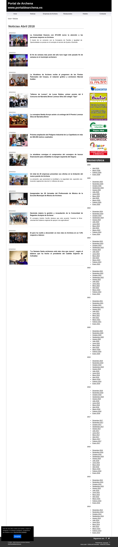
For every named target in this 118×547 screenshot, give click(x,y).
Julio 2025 (95, 192)
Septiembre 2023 (98, 247)
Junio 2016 (96, 462)
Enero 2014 (96, 533)
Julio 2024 (95, 222)
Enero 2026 (96, 174)
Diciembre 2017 (97, 420)
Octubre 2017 (96, 424)
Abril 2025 (95, 198)
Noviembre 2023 (97, 243)
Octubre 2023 (96, 245)
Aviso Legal (83, 544)
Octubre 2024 (96, 215)
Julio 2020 (95, 341)
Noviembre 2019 (97, 363)
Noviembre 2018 (97, 392)
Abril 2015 (95, 496)
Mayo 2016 (96, 465)
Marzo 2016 (96, 469)
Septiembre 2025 (98, 188)
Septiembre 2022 (98, 277)
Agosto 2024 (96, 220)
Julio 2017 (95, 431)
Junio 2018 (96, 403)
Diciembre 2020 (97, 331)
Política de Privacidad (93, 544)
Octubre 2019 (96, 365)
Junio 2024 (96, 224)
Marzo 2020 (96, 349)
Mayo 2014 (96, 524)
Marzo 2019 (96, 379)
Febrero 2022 (96, 292)
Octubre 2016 (96, 454)
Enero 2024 (96, 234)
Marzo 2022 (96, 290)
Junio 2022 (96, 283)
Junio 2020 (96, 343)
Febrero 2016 (96, 471)
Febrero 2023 (96, 262)
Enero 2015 (96, 503)
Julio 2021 (95, 311)
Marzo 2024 (96, 230)
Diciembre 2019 (97, 361)
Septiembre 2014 (98, 516)
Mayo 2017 (96, 435)
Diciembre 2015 (97, 480)
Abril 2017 (95, 437)
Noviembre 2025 (97, 184)
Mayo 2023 (96, 256)
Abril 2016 (95, 467)
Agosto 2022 (96, 279)
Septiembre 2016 (98, 456)
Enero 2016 (96, 473)
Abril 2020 (95, 347)
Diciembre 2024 (97, 211)
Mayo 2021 (96, 315)
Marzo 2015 (96, 499)
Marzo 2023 (96, 260)
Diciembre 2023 (97, 241)
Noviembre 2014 (97, 512)
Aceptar (17, 536)
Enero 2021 (96, 324)
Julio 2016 (95, 460)
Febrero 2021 (96, 322)
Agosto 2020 (96, 339)
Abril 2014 (95, 526)
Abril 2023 (95, 258)
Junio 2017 (96, 433)
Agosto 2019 (96, 369)
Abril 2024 (95, 228)
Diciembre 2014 (97, 510)
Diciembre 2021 (97, 301)
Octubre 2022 (96, 275)
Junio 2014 (96, 522)
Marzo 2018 (96, 409)
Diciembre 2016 (97, 450)
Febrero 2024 (96, 232)
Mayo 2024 (96, 226)
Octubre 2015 (96, 484)
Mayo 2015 (96, 494)
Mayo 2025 (96, 196)
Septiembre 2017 (98, 426)
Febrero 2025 (96, 202)
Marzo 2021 (96, 319)
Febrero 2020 (96, 351)
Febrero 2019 (96, 381)
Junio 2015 (96, 492)
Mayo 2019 (96, 375)
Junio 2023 (96, 254)
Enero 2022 (96, 294)
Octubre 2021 (96, 305)
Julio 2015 (95, 490)
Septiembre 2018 (98, 397)
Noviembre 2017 (97, 422)
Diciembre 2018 (97, 390)
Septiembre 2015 (98, 486)
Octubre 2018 (96, 394)
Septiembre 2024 (98, 217)
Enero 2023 (96, 264)
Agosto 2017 (96, 428)
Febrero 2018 (96, 411)
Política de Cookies (105, 544)
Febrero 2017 (96, 441)
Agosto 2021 (96, 309)
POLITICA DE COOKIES (20, 532)
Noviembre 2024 (97, 213)
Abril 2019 (95, 377)
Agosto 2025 (96, 190)
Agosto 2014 (96, 518)
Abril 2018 (95, 407)
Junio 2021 (96, 313)
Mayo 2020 (96, 345)
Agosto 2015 (96, 488)
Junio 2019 (96, 373)
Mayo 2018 (96, 405)
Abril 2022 (95, 288)
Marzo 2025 (96, 200)
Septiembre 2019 (98, 367)
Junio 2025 (96, 194)
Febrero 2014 (96, 530)
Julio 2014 (95, 520)
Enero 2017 (96, 443)
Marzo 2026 (96, 170)
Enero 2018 (96, 413)
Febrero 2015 (96, 501)
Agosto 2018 (96, 399)
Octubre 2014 (96, 514)
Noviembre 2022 (97, 273)
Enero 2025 (96, 204)
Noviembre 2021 (97, 303)
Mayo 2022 (96, 285)
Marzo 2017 (96, 439)
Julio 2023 (95, 251)
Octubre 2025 (96, 186)
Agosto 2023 (96, 249)
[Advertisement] (98, 46)
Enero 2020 (96, 353)
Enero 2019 (96, 383)
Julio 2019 (95, 371)
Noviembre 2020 (97, 333)
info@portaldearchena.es (14, 544)
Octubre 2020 (96, 335)
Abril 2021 (95, 317)
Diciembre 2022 (97, 271)
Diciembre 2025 (97, 181)
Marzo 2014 (96, 528)
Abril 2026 (95, 168)
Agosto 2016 (96, 458)
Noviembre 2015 (97, 482)
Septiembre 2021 (98, 307)
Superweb (105, 542)
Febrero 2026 (96, 172)
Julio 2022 (95, 281)
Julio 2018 (95, 401)
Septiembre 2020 (98, 337)
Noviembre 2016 (97, 452)
